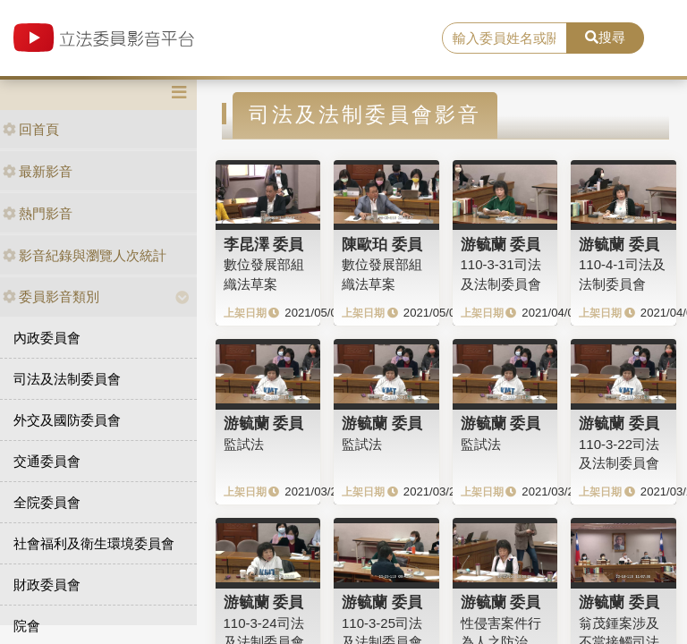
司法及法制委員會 (67, 378)
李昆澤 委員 (264, 244)
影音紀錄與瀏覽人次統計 (84, 255)
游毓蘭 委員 (501, 244)
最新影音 (37, 171)
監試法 (244, 444)
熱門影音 (37, 213)
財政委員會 (47, 584)
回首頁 (31, 129)
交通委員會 (47, 461)
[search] (504, 38)
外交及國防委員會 (67, 420)
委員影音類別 (51, 296)
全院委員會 (47, 502)
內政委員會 (47, 337)
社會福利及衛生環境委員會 (93, 543)
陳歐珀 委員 (382, 244)
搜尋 (605, 37)
